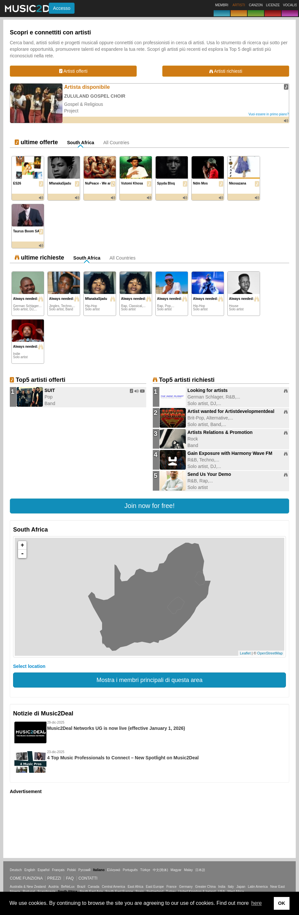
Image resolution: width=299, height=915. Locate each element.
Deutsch (16, 870)
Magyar (175, 870)
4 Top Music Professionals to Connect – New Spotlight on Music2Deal (123, 757)
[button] (149, 506)
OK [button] (281, 903)
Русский (85, 870)
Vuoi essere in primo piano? (268, 114)
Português (130, 870)
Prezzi (54, 878)
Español (43, 870)
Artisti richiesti (225, 71)
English (29, 870)
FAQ (70, 878)
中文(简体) (160, 870)
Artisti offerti (73, 71)
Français (58, 870)
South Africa (80, 142)
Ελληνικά (113, 870)
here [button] (256, 903)
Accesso (61, 8)
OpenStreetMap (270, 653)
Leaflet (245, 653)
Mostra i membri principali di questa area (149, 680)
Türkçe (145, 870)
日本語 (200, 870)
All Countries (116, 142)
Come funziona (26, 878)
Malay (188, 870)
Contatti (88, 878)
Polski (71, 870)
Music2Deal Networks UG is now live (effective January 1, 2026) (116, 728)
